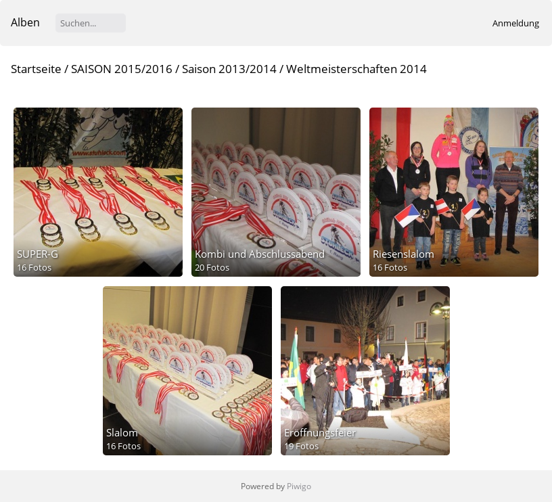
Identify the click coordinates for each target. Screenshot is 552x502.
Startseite (36, 68)
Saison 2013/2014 (229, 68)
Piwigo (299, 486)
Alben (25, 22)
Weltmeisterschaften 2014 (356, 68)
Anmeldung (515, 23)
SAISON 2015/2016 (121, 68)
